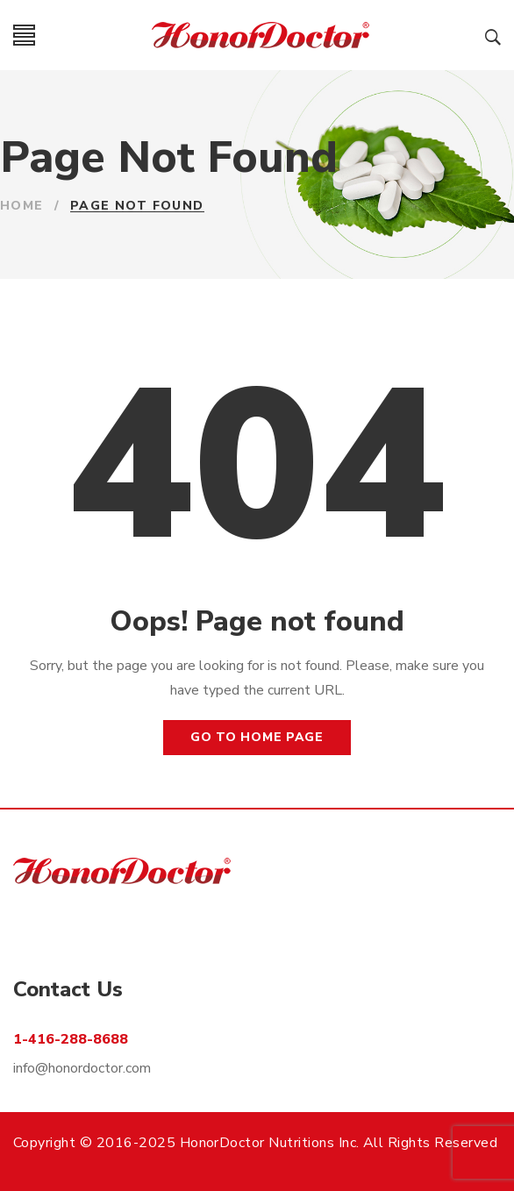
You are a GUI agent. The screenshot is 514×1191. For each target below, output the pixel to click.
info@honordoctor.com (82, 1068)
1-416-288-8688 (70, 1039)
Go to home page (257, 737)
